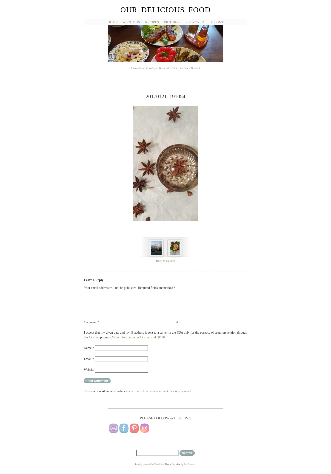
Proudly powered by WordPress (149, 464)
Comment (91, 322)
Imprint (216, 22)
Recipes (152, 22)
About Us (131, 22)
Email (89, 359)
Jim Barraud (189, 464)
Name (89, 348)
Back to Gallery (165, 260)
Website (89, 369)
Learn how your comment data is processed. (163, 391)
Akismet (93, 337)
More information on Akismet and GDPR (138, 337)
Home (113, 22)
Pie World (194, 22)
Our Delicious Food (165, 10)
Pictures (172, 22)
